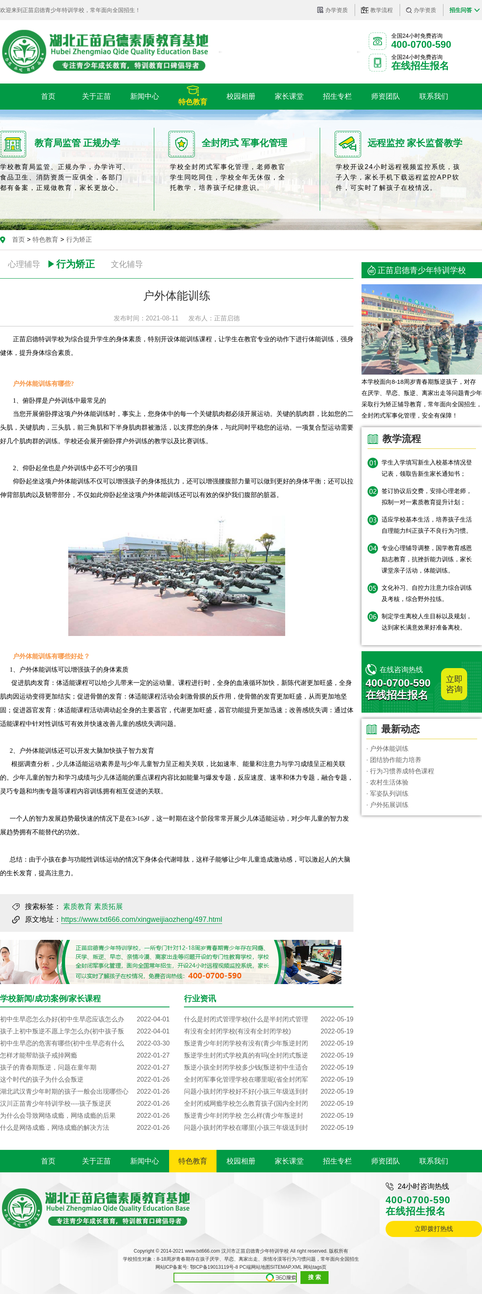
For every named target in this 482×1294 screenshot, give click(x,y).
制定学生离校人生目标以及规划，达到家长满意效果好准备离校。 (427, 622)
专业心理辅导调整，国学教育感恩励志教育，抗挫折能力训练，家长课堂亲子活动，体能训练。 (427, 559)
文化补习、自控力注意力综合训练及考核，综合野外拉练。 (427, 593)
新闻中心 (144, 1161)
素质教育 (77, 907)
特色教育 (45, 239)
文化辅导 (127, 264)
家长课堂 (289, 1161)
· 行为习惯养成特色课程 (400, 771)
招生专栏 (337, 1161)
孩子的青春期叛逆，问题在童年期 (85, 1068)
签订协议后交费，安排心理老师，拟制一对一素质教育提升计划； (427, 496)
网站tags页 (315, 1267)
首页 (18, 239)
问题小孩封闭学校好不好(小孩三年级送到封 (268, 1092)
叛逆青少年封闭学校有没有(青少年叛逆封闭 (268, 1043)
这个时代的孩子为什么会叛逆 (85, 1080)
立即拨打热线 (434, 1228)
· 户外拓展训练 (387, 804)
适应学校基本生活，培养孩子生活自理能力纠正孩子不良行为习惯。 (427, 525)
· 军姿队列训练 (387, 793)
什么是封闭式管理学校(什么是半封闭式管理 (268, 1019)
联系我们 (433, 1161)
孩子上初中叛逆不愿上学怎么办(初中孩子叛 (85, 1031)
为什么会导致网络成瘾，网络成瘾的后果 (85, 1116)
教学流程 (381, 10)
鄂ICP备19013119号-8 (214, 1267)
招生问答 (460, 10)
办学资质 (336, 10)
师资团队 (385, 1161)
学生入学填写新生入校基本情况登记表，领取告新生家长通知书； (427, 468)
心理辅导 (24, 264)
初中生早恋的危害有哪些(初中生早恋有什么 (85, 1043)
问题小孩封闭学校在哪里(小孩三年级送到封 (268, 1128)
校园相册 (241, 1161)
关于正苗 (96, 1161)
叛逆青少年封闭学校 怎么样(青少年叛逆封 (268, 1116)
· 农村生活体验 (387, 782)
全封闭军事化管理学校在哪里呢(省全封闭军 (268, 1080)
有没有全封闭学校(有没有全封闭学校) (268, 1031)
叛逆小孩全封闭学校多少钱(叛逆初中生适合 (268, 1068)
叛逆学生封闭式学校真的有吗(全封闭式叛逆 (268, 1055)
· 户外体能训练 (387, 748)
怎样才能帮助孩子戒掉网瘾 (85, 1055)
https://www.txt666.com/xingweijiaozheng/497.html (141, 919)
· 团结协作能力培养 (393, 759)
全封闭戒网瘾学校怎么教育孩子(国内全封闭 (268, 1104)
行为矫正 (79, 239)
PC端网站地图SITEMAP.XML (270, 1267)
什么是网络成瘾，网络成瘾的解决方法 (85, 1128)
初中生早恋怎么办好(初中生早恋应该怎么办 (85, 1019)
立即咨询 (454, 684)
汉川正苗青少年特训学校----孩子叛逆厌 (85, 1104)
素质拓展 (108, 907)
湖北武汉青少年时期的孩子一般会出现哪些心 (85, 1092)
